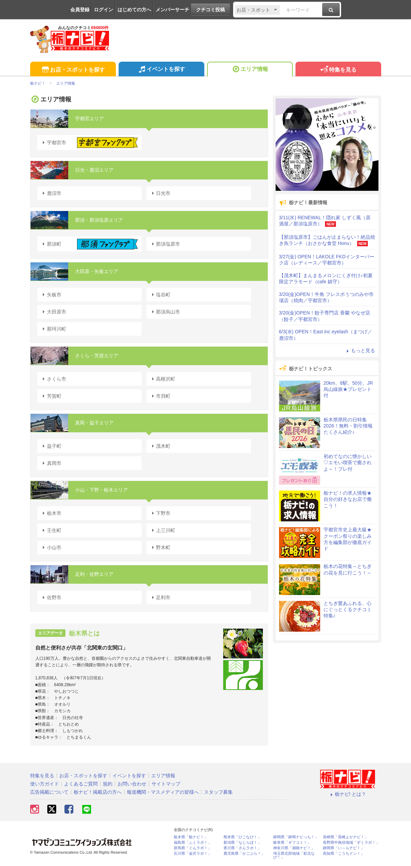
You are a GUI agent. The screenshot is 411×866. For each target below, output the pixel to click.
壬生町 (51, 530)
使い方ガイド (44, 784)
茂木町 (160, 446)
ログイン (103, 9)
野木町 (160, 547)
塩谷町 (160, 294)
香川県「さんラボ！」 (242, 848)
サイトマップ (166, 784)
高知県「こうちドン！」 (343, 853)
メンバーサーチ (172, 9)
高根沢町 (162, 379)
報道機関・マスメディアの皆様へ (163, 792)
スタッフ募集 (218, 792)
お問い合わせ (132, 784)
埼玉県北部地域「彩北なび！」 (294, 855)
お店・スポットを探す (73, 70)
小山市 (51, 547)
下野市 (160, 513)
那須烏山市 (165, 311)
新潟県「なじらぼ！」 (242, 842)
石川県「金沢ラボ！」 (192, 853)
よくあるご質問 (81, 784)
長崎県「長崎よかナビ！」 (345, 837)
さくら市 (53, 379)
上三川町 (162, 530)
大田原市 (53, 311)
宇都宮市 (89, 142)
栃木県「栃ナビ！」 (191, 837)
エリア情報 (249, 70)
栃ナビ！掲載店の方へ (98, 792)
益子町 (51, 446)
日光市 (160, 193)
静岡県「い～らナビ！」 (343, 848)
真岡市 (51, 463)
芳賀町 (51, 396)
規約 (107, 784)
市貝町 (160, 396)
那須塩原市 (165, 244)
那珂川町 (53, 329)
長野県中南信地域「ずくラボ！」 (351, 842)
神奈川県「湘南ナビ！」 (294, 848)
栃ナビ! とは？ (347, 794)
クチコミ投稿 (210, 9)
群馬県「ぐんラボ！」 (192, 848)
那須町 (89, 243)
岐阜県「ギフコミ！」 (292, 842)
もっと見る (360, 350)
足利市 (160, 597)
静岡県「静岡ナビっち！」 (295, 837)
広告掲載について (49, 792)
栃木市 (51, 513)
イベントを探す (161, 70)
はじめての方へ (134, 9)
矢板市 (51, 294)
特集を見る (338, 70)
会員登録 (79, 9)
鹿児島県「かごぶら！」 (244, 853)
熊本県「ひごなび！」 (242, 837)
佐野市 (51, 597)
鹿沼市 (51, 193)
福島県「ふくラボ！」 (192, 842)
